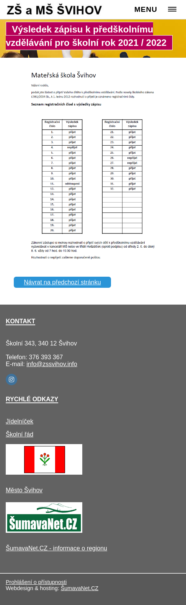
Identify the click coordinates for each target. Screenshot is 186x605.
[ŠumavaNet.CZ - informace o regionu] (44, 530)
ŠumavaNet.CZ (79, 588)
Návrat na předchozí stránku (62, 282)
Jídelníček (19, 421)
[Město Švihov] (44, 472)
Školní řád (19, 434)
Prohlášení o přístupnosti (36, 582)
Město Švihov (24, 490)
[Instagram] (11, 379)
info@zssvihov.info (51, 364)
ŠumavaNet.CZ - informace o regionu (56, 548)
